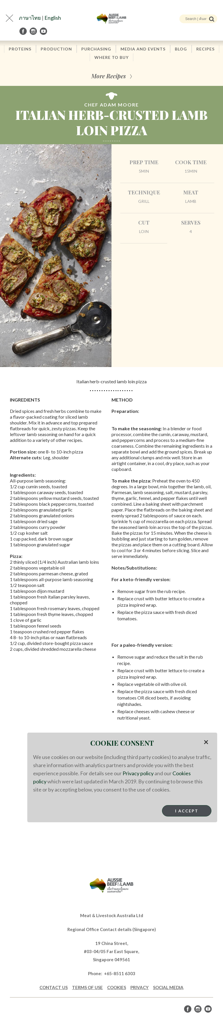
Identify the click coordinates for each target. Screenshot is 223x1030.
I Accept (186, 810)
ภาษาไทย (30, 18)
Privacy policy (138, 773)
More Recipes (108, 76)
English (52, 18)
